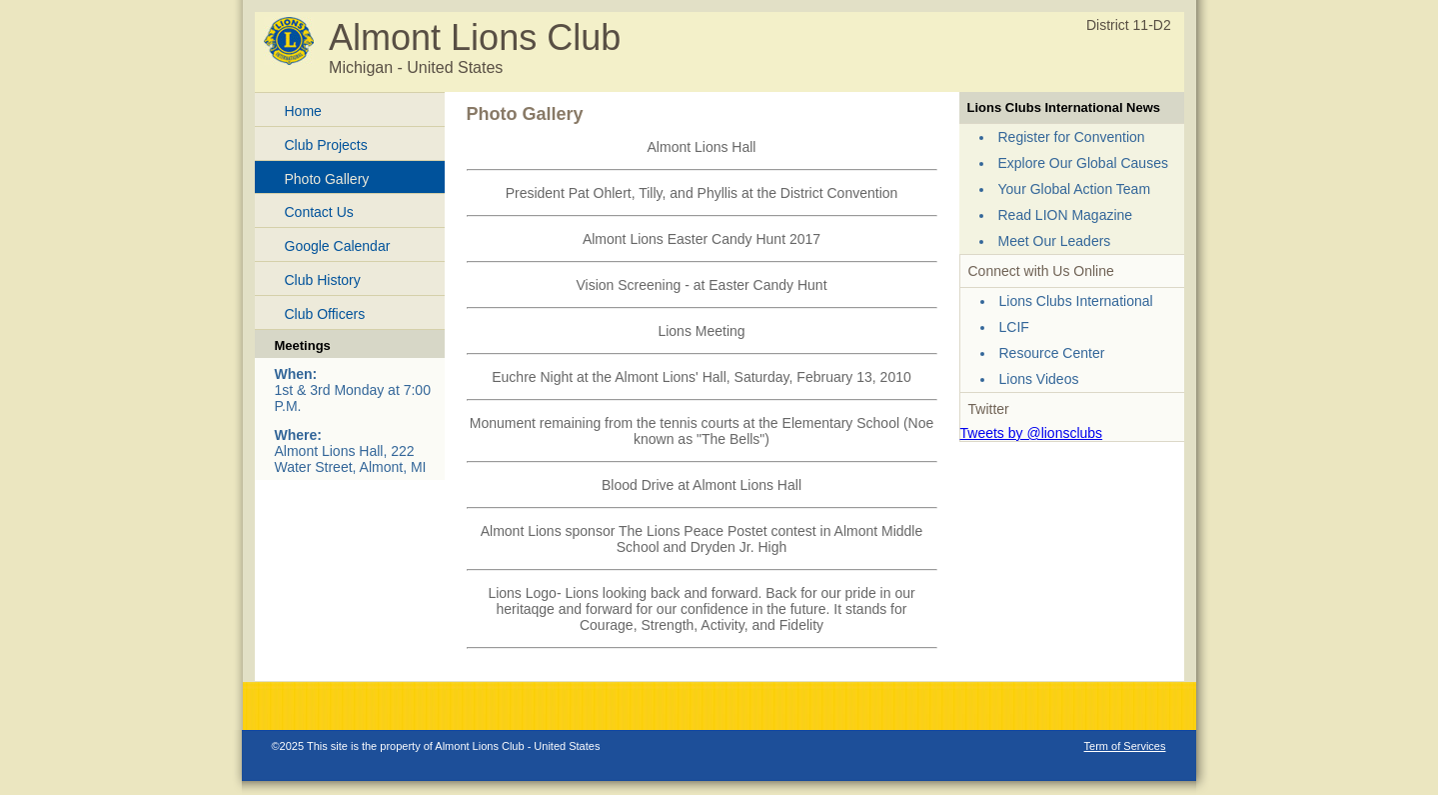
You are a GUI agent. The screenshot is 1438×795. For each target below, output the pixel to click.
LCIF (1014, 327)
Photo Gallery (327, 179)
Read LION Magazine (1065, 215)
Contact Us (319, 212)
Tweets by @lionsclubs (1031, 433)
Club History (323, 280)
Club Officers (325, 314)
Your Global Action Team (1074, 189)
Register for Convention (1071, 137)
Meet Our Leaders (1054, 241)
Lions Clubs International (1076, 301)
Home (303, 111)
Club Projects (326, 145)
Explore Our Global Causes (1083, 163)
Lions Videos (1039, 379)
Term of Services (1125, 746)
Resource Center (1052, 353)
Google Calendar (338, 246)
